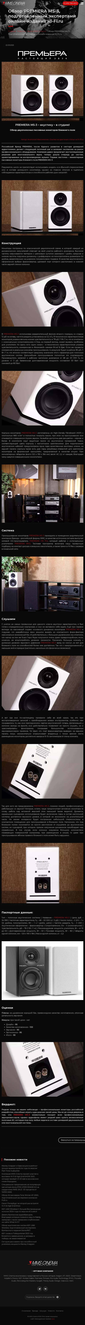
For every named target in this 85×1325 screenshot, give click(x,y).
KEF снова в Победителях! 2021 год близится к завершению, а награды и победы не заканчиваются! (18, 1235)
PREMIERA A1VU (23, 544)
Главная (12, 31)
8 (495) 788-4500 (70, 3)
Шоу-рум (43, 1311)
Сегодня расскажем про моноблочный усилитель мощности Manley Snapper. (19, 1243)
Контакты (59, 1311)
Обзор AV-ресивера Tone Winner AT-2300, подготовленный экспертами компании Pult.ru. (20, 1197)
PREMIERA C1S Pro (39, 541)
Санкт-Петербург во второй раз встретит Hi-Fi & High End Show (20, 1204)
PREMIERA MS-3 (11, 334)
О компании (26, 1311)
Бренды (35, 1311)
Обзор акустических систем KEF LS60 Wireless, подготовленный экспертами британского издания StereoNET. (19, 1227)
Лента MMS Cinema (36, 31)
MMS (53, 1319)
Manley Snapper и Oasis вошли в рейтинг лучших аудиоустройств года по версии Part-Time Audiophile (20, 1168)
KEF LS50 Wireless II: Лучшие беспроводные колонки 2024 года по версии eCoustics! (21, 1210)
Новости (21, 31)
